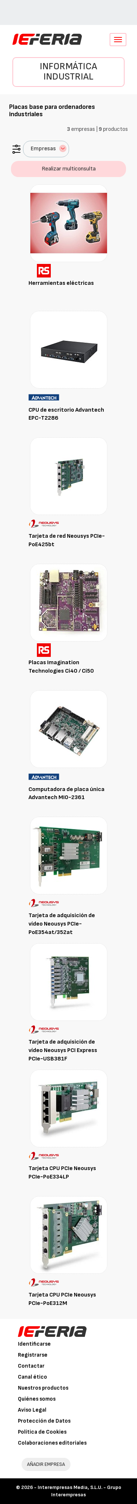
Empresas (48, 148)
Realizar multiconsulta (69, 168)
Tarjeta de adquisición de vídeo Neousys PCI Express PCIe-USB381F (62, 1050)
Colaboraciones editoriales (52, 1442)
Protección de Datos (44, 1420)
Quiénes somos (37, 1398)
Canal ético (32, 1377)
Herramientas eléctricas (61, 283)
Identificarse (34, 1344)
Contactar (31, 1366)
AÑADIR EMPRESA (46, 1464)
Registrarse (32, 1355)
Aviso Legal (32, 1409)
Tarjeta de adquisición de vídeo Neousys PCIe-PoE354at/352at (61, 924)
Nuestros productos (43, 1388)
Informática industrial (68, 72)
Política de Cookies (42, 1431)
